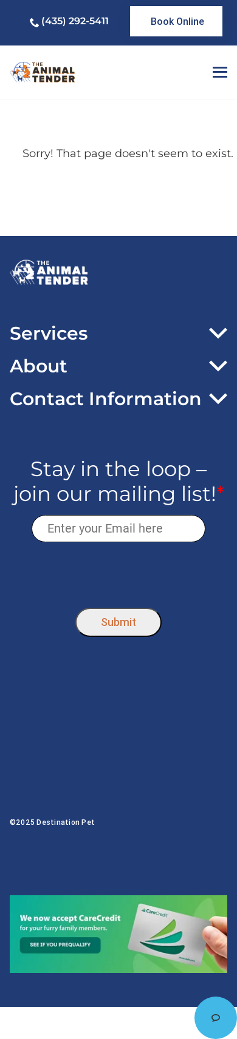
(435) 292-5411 (75, 21)
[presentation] (119, 572)
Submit (118, 622)
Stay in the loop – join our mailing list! (118, 481)
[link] (176, 21)
